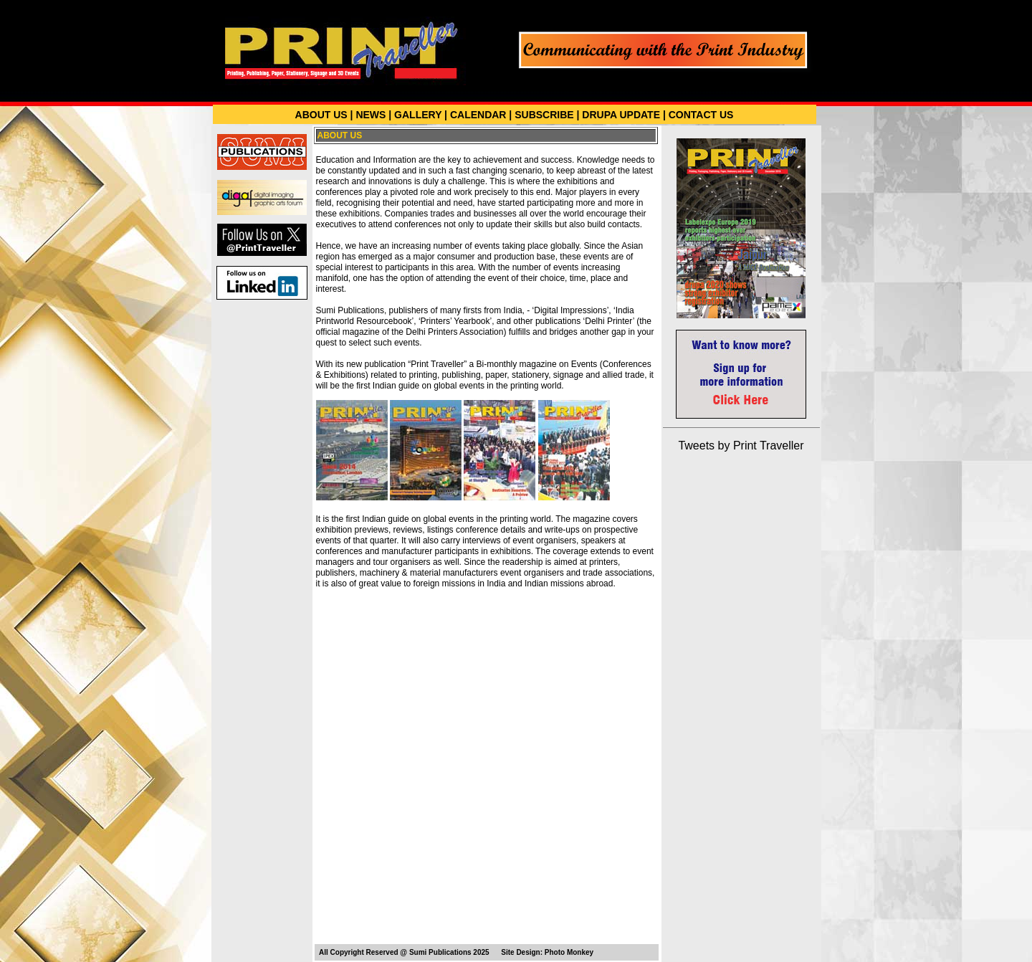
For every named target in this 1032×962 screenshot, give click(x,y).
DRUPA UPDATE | (623, 114)
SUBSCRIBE (544, 114)
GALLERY (417, 114)
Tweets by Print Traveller (740, 445)
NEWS (370, 114)
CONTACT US (701, 114)
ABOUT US (321, 114)
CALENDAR (478, 114)
